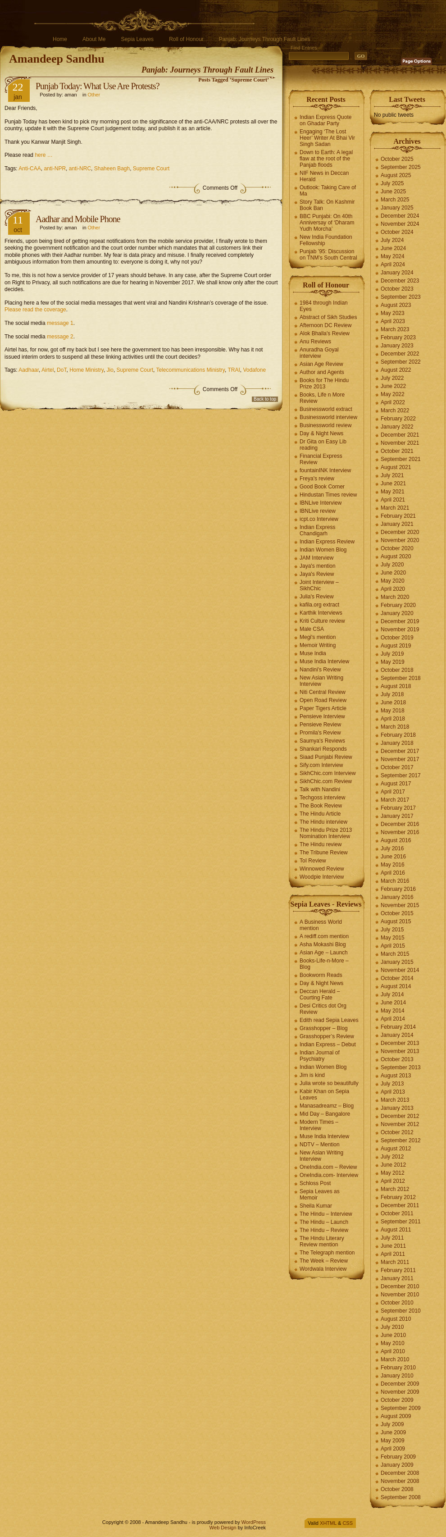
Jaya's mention (318, 566)
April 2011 (393, 1254)
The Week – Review (324, 1261)
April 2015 (393, 946)
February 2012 (398, 1197)
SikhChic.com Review (326, 781)
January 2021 (397, 524)
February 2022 (398, 418)
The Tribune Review (324, 852)
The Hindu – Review (324, 1230)
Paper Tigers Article (323, 708)
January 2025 (397, 208)
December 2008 (400, 1473)
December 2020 (400, 532)
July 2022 (392, 378)
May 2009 (393, 1440)
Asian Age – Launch (324, 952)
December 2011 (400, 1205)
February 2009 (398, 1457)
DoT (61, 370)
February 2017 (398, 808)
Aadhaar (28, 370)
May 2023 (393, 313)
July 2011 (392, 1238)
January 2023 (397, 345)
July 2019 (392, 654)
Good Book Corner (322, 486)
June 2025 (393, 191)
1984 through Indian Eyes (324, 306)
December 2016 (400, 824)
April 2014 (393, 1019)
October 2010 (397, 1303)
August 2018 (396, 686)
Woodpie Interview (322, 877)
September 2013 (401, 1067)
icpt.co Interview (319, 519)
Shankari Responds (323, 749)
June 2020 (393, 573)
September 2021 (401, 459)
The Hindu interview (323, 822)
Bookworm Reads (321, 975)
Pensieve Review (320, 724)
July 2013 (392, 1084)
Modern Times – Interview (319, 1125)
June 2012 (393, 1165)
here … (43, 155)
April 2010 (393, 1351)
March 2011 (395, 1262)
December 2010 (400, 1286)
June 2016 (393, 856)
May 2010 (393, 1343)
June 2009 (393, 1432)
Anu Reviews (315, 341)
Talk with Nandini (320, 789)
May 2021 (393, 491)
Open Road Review (323, 700)
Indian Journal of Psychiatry (320, 1055)
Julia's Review (317, 596)
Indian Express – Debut (328, 1044)
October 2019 (397, 637)
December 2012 (400, 1116)
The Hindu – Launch (324, 1222)
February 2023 (398, 337)
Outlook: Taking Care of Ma (328, 190)
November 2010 (400, 1294)
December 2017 (400, 751)
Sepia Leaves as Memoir (320, 1194)
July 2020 (392, 564)
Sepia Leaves (137, 39)
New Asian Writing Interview (321, 681)
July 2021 (392, 475)
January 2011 (397, 1278)
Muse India (313, 653)
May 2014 (393, 1011)
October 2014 (397, 978)
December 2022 (400, 354)
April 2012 (393, 1181)
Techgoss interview (322, 797)
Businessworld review (325, 425)
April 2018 (393, 719)
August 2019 (396, 646)
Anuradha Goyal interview (319, 353)
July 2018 (392, 694)
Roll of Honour (186, 39)
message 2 (60, 336)
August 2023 (396, 305)
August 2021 (396, 467)
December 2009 (400, 1384)
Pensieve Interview (322, 716)
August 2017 (396, 783)
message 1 (60, 323)
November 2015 (400, 905)
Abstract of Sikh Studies (328, 317)
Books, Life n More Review (322, 398)
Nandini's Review (320, 669)
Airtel (47, 370)
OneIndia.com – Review (328, 1167)
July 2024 (392, 240)
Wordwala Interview (323, 1269)
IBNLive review (318, 511)
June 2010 (393, 1335)
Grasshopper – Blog (324, 1028)
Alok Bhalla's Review (325, 333)
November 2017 (400, 759)
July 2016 (392, 848)
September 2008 (401, 1497)
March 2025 (395, 199)
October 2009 (397, 1400)
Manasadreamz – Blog (327, 1106)
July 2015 (392, 929)
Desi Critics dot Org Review (323, 1009)
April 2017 (393, 792)
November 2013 (400, 1051)
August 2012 (396, 1148)
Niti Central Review (323, 692)
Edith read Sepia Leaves (329, 1020)
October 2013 (397, 1059)
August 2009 (396, 1416)
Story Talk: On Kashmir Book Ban (327, 205)
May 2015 (393, 938)
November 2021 (400, 443)
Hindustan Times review (328, 495)
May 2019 (393, 662)
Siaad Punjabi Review (326, 757)
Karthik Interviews (321, 613)
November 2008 (400, 1481)
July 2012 (392, 1157)
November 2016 (400, 832)
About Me (93, 39)
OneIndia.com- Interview (329, 1175)
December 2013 (400, 1043)
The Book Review (321, 806)
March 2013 (395, 1100)
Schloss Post (315, 1183)
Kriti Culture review (322, 621)
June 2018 (393, 702)
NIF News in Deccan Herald (324, 176)
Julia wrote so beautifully (329, 1083)
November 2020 (400, 540)
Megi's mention (318, 637)
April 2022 (393, 402)
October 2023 (397, 289)
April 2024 (393, 264)
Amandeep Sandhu (57, 58)
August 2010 (396, 1319)
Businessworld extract (326, 409)
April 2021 (393, 500)
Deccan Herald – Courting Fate (320, 994)
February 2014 (398, 1027)
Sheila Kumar (316, 1206)
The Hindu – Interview (326, 1214)
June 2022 (393, 386)
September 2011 (401, 1221)
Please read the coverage (35, 309)
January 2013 (397, 1108)
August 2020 (396, 556)
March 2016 (395, 881)
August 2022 (396, 370)
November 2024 (400, 224)
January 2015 (397, 962)
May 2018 (393, 710)
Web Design (223, 1527)
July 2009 (392, 1424)
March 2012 (395, 1189)
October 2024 (397, 232)
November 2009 (400, 1392)
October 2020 (397, 548)
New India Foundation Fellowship (326, 240)
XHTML (328, 1523)
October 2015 (397, 913)
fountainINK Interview (325, 470)
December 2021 (400, 435)
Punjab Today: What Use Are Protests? (97, 86)
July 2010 (392, 1327)
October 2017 (397, 767)
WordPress (253, 1522)
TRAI (234, 370)
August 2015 (396, 921)
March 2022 (395, 410)
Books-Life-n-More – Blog (324, 964)
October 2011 (397, 1213)
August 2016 (396, 840)
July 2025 (392, 183)
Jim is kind (312, 1075)
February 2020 (398, 605)
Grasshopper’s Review (327, 1036)
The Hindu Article (320, 814)
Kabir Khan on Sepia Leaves (324, 1094)
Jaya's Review (317, 574)
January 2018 (397, 743)
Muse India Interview (324, 661)
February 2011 (398, 1270)
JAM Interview (316, 558)
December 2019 (400, 621)
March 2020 (395, 597)
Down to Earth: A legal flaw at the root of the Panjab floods (326, 158)
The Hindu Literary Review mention (322, 1241)
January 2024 (397, 272)
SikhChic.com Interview (328, 773)
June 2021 (393, 483)
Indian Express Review (327, 541)
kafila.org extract (319, 605)
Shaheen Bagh (112, 168)
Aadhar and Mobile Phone (78, 219)
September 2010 (401, 1311)
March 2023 (395, 329)
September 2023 (401, 297)
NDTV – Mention (320, 1144)
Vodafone (254, 370)
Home (60, 39)
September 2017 (401, 775)
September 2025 (401, 167)
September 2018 (401, 678)
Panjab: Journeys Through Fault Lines (264, 39)
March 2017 (395, 800)
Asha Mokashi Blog (323, 944)
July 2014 (392, 994)
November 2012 (400, 1124)
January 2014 (397, 1035)
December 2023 (400, 281)
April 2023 (393, 321)
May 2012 (393, 1173)
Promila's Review (320, 733)
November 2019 (400, 629)
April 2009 (393, 1449)
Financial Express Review (321, 459)
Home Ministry (86, 370)
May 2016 (393, 865)
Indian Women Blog (323, 550)
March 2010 (395, 1359)
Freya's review (317, 478)
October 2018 (397, 670)
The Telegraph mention (327, 1253)
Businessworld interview (328, 417)
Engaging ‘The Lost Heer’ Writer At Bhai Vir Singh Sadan (327, 137)
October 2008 (397, 1489)
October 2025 (397, 159)
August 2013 (396, 1075)
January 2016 (397, 897)
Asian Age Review (321, 364)
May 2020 (393, 581)
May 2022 (393, 394)
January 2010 (397, 1376)
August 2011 (396, 1230)
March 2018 (395, 727)
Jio (110, 370)
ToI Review (313, 860)
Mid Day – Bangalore (325, 1114)
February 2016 (398, 889)
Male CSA (312, 629)
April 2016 (393, 873)
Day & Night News (321, 433)
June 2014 (393, 1002)
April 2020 (393, 589)
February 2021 (398, 516)
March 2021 (395, 508)
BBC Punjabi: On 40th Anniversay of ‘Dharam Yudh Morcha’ (327, 222)
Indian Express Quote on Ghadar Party (325, 120)
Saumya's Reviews (322, 741)
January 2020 (397, 613)
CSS (347, 1523)
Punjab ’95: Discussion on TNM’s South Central (328, 254)
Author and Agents (322, 372)
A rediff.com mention (324, 936)
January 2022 (397, 427)
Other (94, 94)
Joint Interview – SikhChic (319, 585)
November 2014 (400, 970)
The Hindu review (320, 844)
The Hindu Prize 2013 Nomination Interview (326, 833)
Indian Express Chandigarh (317, 530)
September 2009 (401, 1408)
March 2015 (395, 954)
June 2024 (393, 248)
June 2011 (393, 1246)
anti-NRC (80, 168)
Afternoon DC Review (325, 325)
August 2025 (396, 175)
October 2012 (397, 1132)
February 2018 (398, 735)
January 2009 (397, 1465)
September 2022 (401, 362)
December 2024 (400, 216)
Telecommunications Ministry (190, 370)
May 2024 (393, 256)
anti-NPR (55, 168)
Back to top (265, 399)
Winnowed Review (322, 869)
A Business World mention (321, 925)
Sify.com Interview (321, 765)
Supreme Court (151, 168)
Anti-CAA (29, 168)
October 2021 (397, 451)
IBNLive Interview (320, 503)
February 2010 (398, 1367)
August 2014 (396, 986)
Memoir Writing (318, 645)
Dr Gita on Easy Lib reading (323, 444)
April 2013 (393, 1092)
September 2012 (401, 1140)
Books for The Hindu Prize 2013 (324, 383)
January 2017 (397, 816)
